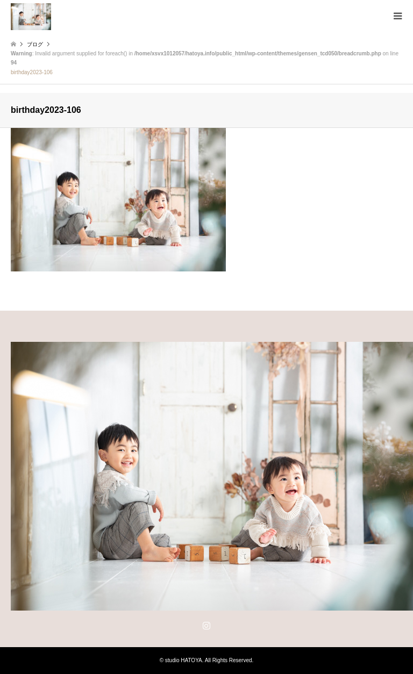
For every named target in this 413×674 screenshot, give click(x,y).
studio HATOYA (183, 660)
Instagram (206, 625)
